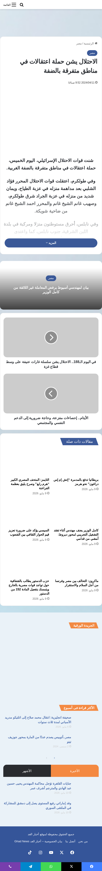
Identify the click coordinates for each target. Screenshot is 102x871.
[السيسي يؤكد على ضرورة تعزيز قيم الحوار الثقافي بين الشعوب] (26, 513)
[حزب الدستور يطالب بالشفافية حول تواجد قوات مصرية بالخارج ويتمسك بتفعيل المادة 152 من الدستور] (26, 564)
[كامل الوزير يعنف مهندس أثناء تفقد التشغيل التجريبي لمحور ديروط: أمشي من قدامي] (76, 513)
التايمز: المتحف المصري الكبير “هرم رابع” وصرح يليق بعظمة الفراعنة (30, 484)
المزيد (51, 243)
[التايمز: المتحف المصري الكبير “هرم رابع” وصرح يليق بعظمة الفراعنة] (26, 462)
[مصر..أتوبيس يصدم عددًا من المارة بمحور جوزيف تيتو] (86, 743)
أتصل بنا (70, 841)
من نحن (83, 841)
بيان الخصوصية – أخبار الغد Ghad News (38, 841)
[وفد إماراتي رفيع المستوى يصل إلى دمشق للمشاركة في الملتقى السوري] (86, 809)
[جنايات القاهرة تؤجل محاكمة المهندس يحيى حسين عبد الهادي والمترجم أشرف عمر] (86, 789)
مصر (79, 43)
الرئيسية (90, 43)
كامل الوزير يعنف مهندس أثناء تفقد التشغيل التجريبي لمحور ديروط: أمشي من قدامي (76, 534)
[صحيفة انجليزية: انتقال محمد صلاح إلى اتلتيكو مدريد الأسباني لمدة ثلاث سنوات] (86, 723)
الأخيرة (75, 771)
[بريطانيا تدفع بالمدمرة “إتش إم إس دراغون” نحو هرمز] (76, 462)
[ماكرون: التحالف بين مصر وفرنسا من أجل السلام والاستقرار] (76, 564)
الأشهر (27, 771)
